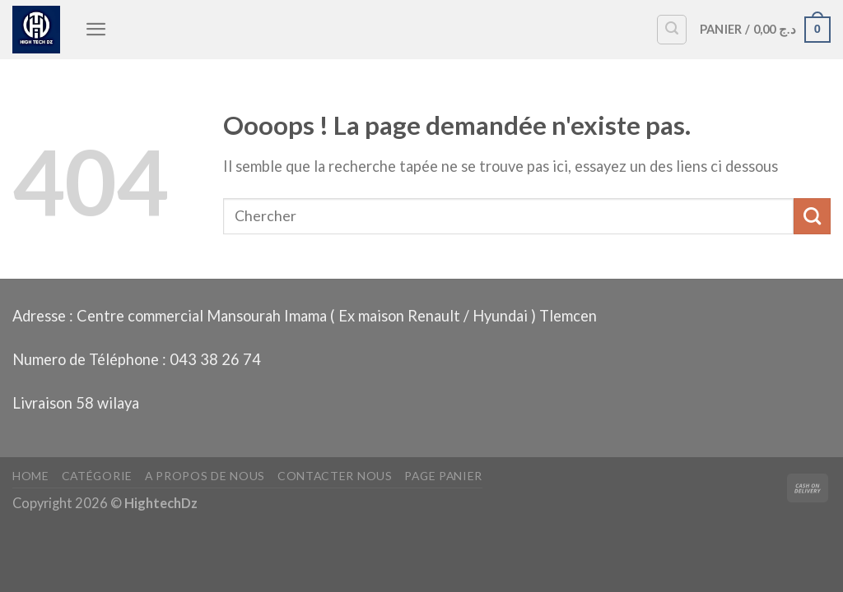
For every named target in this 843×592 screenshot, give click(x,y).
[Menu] (96, 29)
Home (30, 476)
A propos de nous (205, 476)
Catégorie (97, 476)
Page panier (443, 476)
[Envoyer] (812, 216)
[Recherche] (672, 29)
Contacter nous (335, 476)
